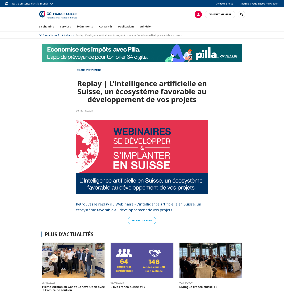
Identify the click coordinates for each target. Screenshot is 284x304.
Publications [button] (126, 26)
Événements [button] (85, 26)
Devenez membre (219, 14)
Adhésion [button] (146, 26)
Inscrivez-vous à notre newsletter (259, 3)
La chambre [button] (46, 26)
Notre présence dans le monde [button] (30, 3)
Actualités (105, 26)
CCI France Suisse (48, 35)
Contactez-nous (224, 3)
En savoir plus (142, 220)
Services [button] (65, 26)
